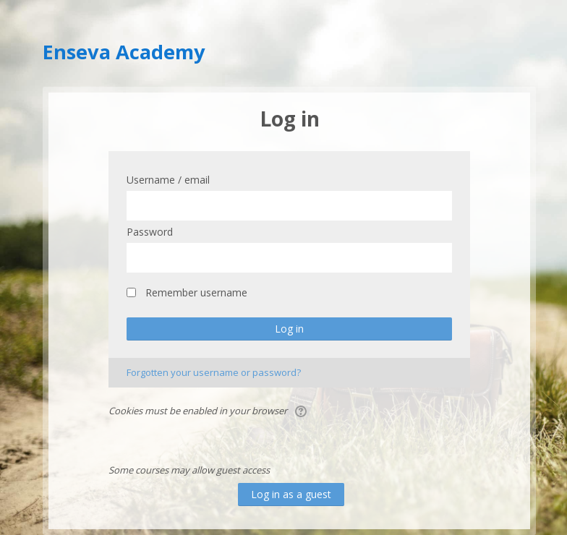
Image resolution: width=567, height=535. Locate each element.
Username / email (168, 180)
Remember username (196, 292)
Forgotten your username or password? (214, 372)
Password (150, 232)
